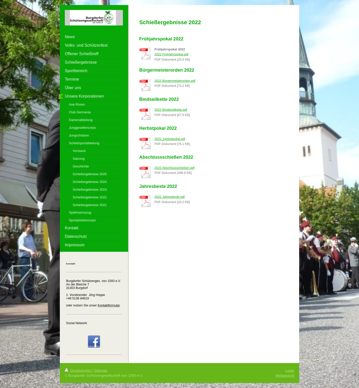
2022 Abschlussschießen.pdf (174, 168)
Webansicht (284, 376)
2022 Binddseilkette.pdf (171, 110)
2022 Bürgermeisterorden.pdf (175, 81)
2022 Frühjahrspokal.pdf (171, 54)
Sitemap (100, 371)
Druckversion (78, 371)
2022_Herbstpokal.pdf (170, 139)
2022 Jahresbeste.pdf (170, 197)
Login (289, 371)
